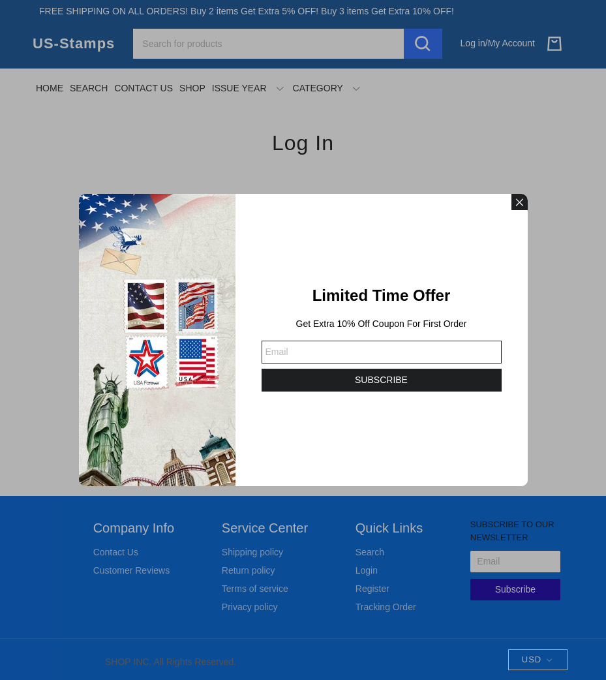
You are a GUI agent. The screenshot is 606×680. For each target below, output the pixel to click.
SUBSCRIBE (381, 380)
